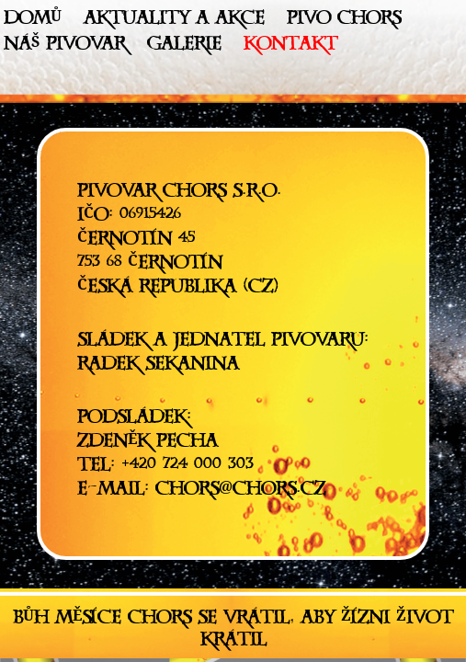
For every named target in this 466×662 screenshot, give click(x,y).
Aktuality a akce (174, 21)
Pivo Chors (344, 21)
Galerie (184, 47)
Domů (33, 21)
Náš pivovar (64, 47)
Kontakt (290, 47)
